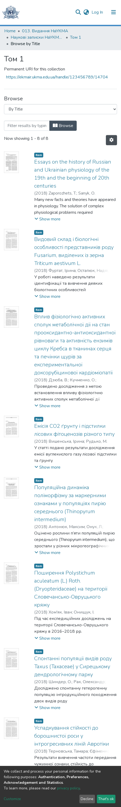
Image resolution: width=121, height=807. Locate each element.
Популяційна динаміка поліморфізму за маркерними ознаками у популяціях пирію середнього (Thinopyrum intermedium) (70, 503)
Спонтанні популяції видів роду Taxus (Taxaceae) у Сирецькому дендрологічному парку (73, 666)
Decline (87, 798)
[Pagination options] (111, 140)
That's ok (106, 798)
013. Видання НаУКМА (45, 31)
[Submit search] (78, 12)
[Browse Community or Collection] (60, 109)
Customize (12, 798)
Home (10, 31)
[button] (86, 12)
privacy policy (68, 788)
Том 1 (75, 37)
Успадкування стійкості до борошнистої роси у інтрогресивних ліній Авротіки (71, 735)
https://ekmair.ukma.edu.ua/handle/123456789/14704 (57, 77)
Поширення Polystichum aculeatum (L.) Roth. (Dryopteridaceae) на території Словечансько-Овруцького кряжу (70, 588)
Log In (98, 12)
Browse (63, 126)
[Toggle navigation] (113, 12)
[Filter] (27, 126)
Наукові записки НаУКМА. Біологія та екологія (37, 37)
